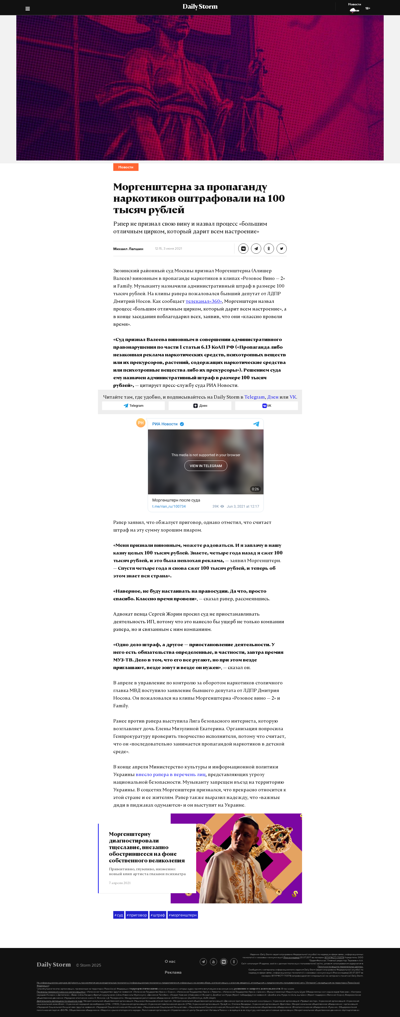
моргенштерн (183, 915)
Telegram (254, 397)
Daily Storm (200, 7)
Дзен (273, 397)
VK (293, 397)
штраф (158, 915)
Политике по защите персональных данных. (340, 966)
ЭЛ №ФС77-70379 (334, 957)
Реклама (173, 972)
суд (119, 915)
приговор (137, 915)
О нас (170, 961)
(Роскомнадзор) (291, 957)
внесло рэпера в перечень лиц (171, 774)
